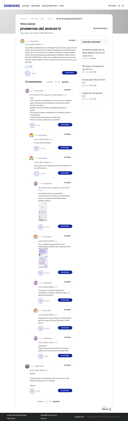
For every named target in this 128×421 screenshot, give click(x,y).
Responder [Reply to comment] (65, 125)
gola (30, 67)
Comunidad (25, 6)
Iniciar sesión (112, 6)
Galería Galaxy (35, 6)
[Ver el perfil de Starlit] (32, 91)
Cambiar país (79, 417)
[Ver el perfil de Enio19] (32, 366)
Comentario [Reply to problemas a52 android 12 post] (69, 73)
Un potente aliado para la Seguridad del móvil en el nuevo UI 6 (93, 52)
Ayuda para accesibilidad (16, 415)
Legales (44, 418)
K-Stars (61, 6)
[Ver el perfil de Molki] (27, 41)
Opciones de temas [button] (100, 28)
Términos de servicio (49, 415)
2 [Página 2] (59, 82)
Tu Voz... (42, 44)
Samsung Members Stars (49, 6)
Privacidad (11, 418)
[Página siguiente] (66, 82)
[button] (73, 40)
